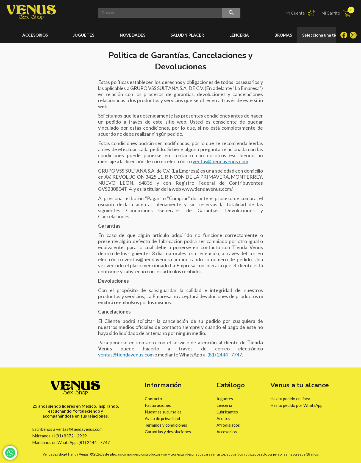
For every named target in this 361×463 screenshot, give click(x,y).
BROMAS (283, 34)
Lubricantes (227, 411)
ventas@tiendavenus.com (220, 161)
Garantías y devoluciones (168, 431)
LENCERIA (239, 34)
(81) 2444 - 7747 (224, 355)
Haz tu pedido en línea (290, 398)
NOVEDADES (132, 34)
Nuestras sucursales (163, 411)
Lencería (224, 405)
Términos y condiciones (166, 425)
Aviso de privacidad (162, 418)
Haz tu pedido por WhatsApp (296, 405)
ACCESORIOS (35, 34)
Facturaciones (158, 405)
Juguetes (224, 398)
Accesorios (226, 431)
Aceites (223, 418)
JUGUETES (83, 34)
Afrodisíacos (228, 425)
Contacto (153, 398)
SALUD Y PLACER (187, 34)
